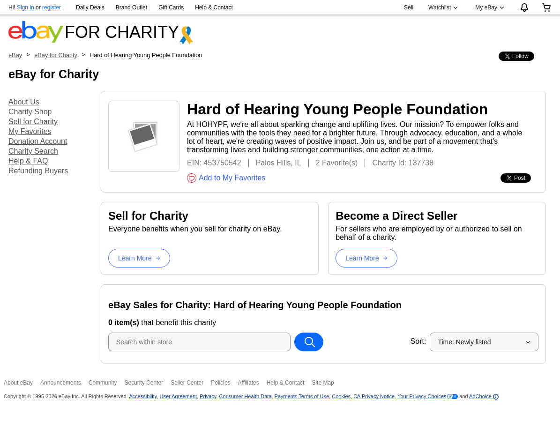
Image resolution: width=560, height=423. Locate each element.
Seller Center (187, 382)
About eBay (18, 382)
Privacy (208, 396)
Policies (220, 382)
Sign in (25, 7)
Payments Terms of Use (302, 396)
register (51, 7)
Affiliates (248, 382)
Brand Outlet (131, 7)
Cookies (341, 396)
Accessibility (143, 396)
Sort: (418, 341)
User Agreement (178, 396)
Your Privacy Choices (421, 396)
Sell (408, 7)
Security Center (143, 382)
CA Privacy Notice (374, 396)
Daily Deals (90, 7)
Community (103, 382)
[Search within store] (308, 342)
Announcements (60, 382)
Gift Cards (171, 7)
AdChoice (484, 396)
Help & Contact (214, 7)
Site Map (323, 382)
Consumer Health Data (245, 396)
